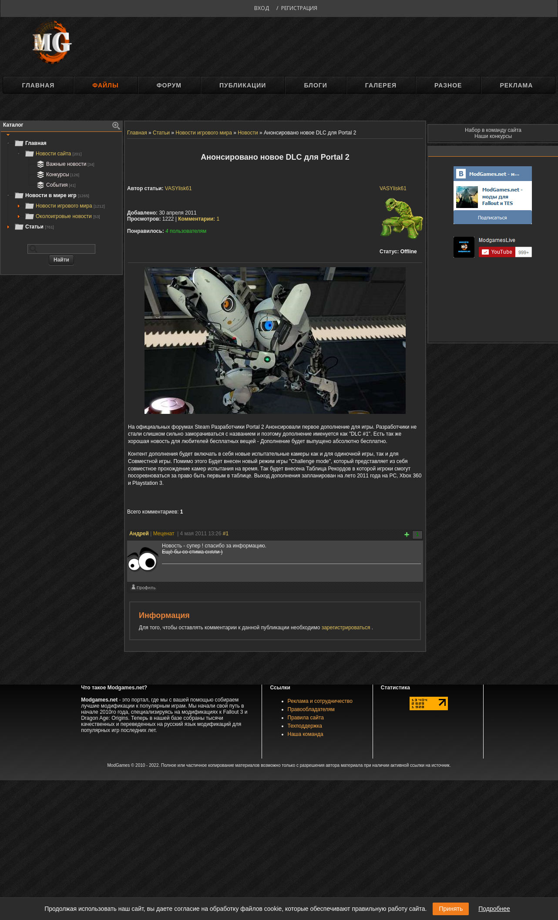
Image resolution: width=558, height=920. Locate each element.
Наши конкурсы (493, 136)
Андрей (139, 534)
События (55, 185)
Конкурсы (57, 174)
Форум (169, 85)
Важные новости (64, 164)
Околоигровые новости (62, 216)
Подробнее (494, 908)
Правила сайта (306, 718)
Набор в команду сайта (493, 130)
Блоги (315, 85)
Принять (451, 908)
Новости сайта (52, 153)
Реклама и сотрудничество (320, 701)
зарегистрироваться (347, 628)
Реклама (516, 85)
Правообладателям (311, 709)
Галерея (381, 85)
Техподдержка (305, 726)
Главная (38, 85)
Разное (448, 85)
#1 (226, 534)
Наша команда (305, 734)
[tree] (61, 185)
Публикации (242, 85)
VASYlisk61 (393, 188)
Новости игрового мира (64, 206)
